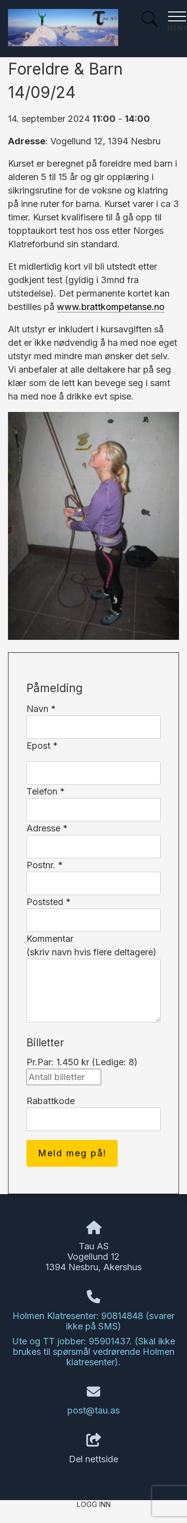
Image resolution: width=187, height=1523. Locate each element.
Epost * (42, 745)
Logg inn (94, 1504)
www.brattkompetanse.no (111, 307)
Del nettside (93, 1448)
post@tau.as (93, 1410)
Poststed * (48, 902)
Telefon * (45, 791)
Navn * (41, 709)
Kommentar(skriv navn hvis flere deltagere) (91, 945)
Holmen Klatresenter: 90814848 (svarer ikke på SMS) (93, 1321)
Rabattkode (50, 1101)
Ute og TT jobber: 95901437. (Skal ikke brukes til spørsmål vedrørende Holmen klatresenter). (93, 1351)
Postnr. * (44, 865)
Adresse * (47, 828)
